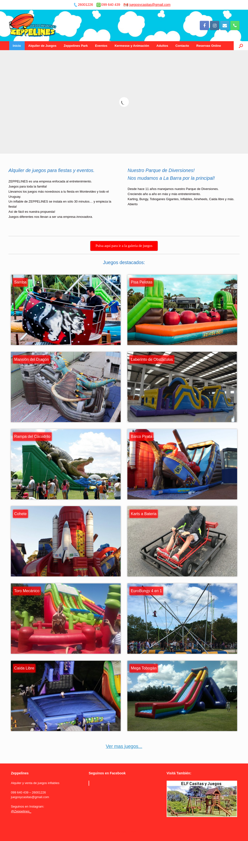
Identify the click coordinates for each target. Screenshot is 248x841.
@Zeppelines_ (21, 811)
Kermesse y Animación (132, 45)
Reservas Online (208, 45)
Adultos (162, 45)
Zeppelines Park (76, 45)
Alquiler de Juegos (42, 45)
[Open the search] (241, 45)
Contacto (182, 45)
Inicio (17, 45)
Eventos (101, 45)
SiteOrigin (120, 831)
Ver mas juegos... (124, 746)
